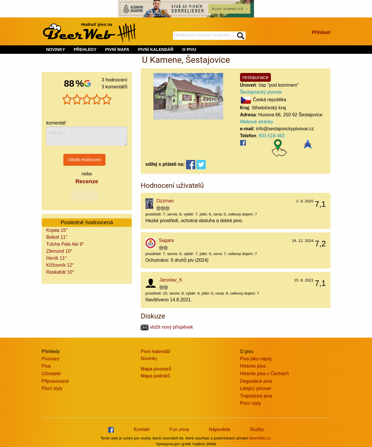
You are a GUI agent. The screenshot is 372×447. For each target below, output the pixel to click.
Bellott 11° (56, 237)
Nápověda (219, 429)
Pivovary (50, 358)
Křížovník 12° (60, 265)
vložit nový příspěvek (167, 327)
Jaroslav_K (170, 279)
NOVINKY (55, 49)
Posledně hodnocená (87, 222)
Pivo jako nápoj (256, 358)
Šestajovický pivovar (261, 92)
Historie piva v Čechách (264, 373)
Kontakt (142, 429)
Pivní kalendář (155, 351)
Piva (46, 366)
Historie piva (253, 366)
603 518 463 (272, 135)
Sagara (166, 240)
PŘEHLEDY (85, 49)
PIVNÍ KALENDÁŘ (156, 49)
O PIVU (189, 49)
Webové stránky (256, 121)
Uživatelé (51, 373)
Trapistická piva (256, 395)
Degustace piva (256, 381)
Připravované (55, 381)
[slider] (87, 99)
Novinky (149, 358)
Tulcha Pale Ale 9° (65, 244)
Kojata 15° (57, 230)
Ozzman (165, 200)
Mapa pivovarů (156, 368)
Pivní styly (52, 388)
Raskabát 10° (60, 272)
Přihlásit (321, 32)
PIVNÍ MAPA (117, 49)
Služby (257, 429)
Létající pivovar (255, 388)
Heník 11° (56, 258)
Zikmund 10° (59, 251)
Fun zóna (179, 429)
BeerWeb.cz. (260, 438)
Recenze (87, 181)
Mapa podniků (155, 375)
